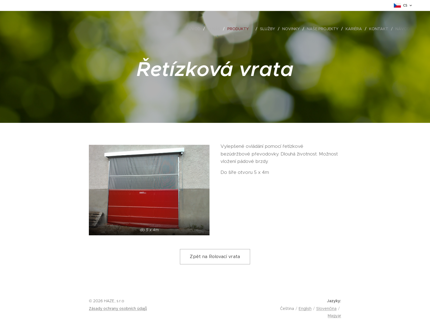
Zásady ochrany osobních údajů (118, 308)
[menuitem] (196, 29)
